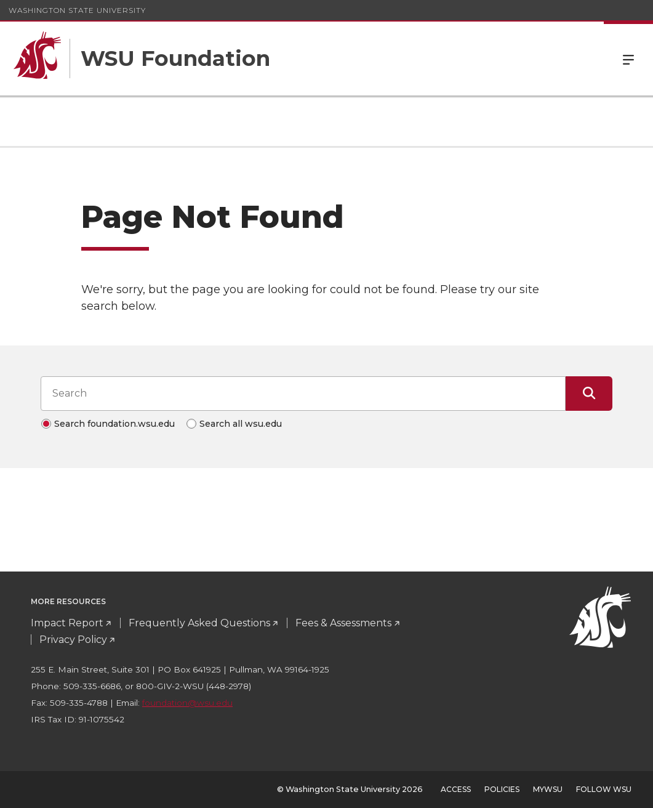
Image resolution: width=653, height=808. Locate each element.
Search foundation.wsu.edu (114, 423)
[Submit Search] (589, 393)
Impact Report (67, 623)
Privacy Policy (73, 639)
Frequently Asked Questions (199, 623)
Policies (501, 789)
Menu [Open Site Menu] (628, 58)
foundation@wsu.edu (187, 703)
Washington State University (77, 10)
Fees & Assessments (343, 623)
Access (456, 789)
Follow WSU (603, 789)
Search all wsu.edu (240, 423)
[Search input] (303, 393)
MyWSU (548, 789)
